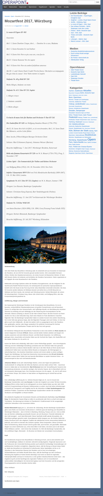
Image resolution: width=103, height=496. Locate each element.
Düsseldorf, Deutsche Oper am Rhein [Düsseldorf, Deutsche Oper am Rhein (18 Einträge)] (79, 113)
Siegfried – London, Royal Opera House (83, 20)
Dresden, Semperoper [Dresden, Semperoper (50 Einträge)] (77, 110)
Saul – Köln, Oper (76, 33)
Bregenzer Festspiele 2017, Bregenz (17, 476)
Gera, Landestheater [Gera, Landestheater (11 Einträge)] (93, 117)
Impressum (22, 7)
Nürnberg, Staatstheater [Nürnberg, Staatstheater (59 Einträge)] (78, 140)
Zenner (26, 26)
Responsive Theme (83, 493)
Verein (59, 7)
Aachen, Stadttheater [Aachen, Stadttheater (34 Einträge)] (76, 91)
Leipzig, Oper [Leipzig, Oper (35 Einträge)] (93, 131)
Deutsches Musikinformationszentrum (82, 51)
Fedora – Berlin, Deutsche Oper (81, 30)
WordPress (97, 493)
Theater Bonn (75, 80)
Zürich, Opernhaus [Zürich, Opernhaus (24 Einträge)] (87, 153)
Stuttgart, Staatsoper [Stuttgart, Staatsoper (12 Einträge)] (90, 148)
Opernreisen (33, 7)
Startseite (7, 16)
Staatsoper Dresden (77, 78)
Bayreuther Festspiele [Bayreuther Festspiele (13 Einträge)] (74, 93)
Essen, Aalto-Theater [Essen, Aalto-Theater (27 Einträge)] (85, 115)
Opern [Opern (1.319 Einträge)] (92, 139)
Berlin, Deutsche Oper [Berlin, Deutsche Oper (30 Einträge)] (87, 93)
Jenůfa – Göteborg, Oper (79, 22)
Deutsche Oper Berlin (77, 72)
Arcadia (66, 7)
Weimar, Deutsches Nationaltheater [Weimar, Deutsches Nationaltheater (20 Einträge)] (79, 151)
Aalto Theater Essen (77, 70)
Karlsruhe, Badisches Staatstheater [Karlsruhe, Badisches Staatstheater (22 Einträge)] (79, 126)
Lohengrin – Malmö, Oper (79, 39)
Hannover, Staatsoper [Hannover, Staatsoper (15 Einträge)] (88, 122)
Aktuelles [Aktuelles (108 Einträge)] (87, 91)
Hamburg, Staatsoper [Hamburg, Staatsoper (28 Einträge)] (75, 122)
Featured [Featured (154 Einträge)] (73, 117)
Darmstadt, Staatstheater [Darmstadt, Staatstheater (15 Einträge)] (75, 106)
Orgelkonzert (43, 7)
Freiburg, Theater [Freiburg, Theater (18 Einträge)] (82, 117)
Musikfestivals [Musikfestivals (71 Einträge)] (90, 135)
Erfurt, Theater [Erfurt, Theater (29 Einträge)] (73, 115)
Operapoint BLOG (11, 493)
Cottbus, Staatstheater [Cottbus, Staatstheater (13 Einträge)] (91, 104)
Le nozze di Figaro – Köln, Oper (81, 24)
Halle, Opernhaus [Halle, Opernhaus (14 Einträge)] (91, 119)
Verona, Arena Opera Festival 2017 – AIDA (51, 476)
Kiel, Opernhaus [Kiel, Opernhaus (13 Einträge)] (86, 128)
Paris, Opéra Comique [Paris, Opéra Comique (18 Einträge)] (90, 142)
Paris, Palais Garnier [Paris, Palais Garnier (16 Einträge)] (74, 144)
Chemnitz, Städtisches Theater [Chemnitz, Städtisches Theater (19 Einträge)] (77, 101)
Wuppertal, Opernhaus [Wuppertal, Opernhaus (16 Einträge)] (75, 153)
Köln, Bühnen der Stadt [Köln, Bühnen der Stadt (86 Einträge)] (78, 131)
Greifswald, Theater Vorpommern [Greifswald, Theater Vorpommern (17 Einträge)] (78, 119)
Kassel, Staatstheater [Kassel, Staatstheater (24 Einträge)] (75, 128)
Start (5, 7)
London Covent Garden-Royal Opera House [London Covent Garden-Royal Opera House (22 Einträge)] (82, 133)
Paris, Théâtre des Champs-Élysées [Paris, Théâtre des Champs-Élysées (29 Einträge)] (80, 146)
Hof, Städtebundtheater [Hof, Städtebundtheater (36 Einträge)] (77, 124)
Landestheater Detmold (78, 74)
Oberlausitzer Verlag (77, 60)
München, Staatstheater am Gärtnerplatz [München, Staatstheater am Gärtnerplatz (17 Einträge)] (80, 137)
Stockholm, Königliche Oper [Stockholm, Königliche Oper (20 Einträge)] (77, 149)
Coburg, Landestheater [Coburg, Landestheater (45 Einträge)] (77, 104)
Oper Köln (74, 76)
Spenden (52, 7)
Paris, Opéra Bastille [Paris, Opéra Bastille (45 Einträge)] (76, 142)
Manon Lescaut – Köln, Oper (80, 41)
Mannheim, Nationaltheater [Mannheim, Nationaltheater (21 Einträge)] (77, 135)
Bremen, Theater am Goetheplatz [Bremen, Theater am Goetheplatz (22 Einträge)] (79, 99)
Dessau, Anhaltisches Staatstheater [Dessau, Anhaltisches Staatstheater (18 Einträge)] (79, 108)
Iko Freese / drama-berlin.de (80, 57)
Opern (12, 16)
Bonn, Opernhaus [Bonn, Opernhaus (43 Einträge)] (75, 97)
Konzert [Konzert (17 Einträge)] (93, 128)
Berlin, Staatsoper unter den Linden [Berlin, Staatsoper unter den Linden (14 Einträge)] (78, 95)
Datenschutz (13, 7)
